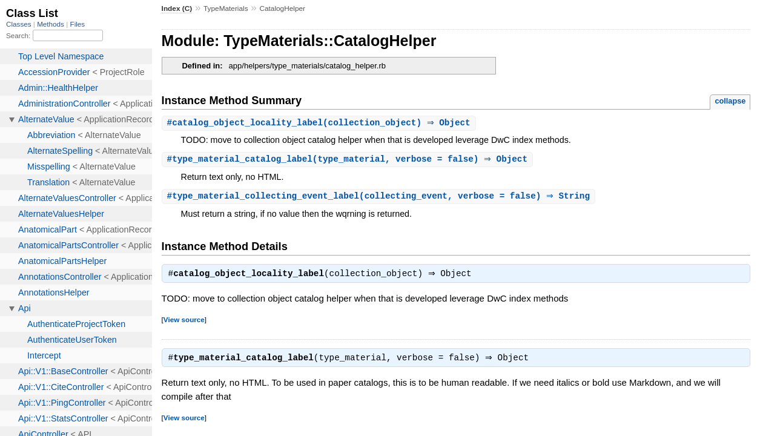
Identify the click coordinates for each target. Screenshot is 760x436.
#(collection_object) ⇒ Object (320, 123)
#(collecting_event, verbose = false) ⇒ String (380, 197)
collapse (730, 100)
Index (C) (177, 8)
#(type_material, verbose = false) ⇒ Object (348, 160)
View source (184, 322)
